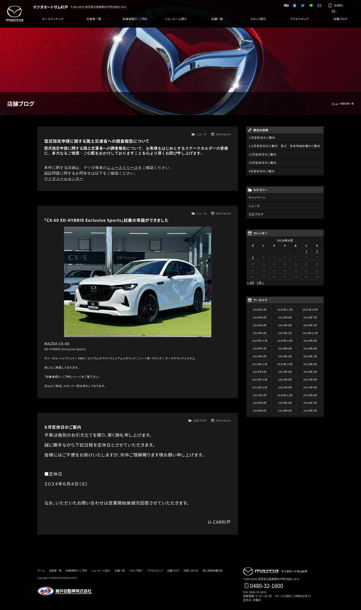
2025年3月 (310, 324)
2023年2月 (310, 371)
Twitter (301, 7)
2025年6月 (260, 324)
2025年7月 (310, 316)
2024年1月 (310, 355)
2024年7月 (260, 347)
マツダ (17, 14)
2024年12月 (310, 332)
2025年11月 (285, 309)
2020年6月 (260, 402)
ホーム (335, 103)
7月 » (260, 281)
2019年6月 (285, 409)
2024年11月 (260, 340)
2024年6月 (285, 347)
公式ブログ (200, 420)
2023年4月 (285, 371)
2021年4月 (310, 386)
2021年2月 (260, 394)
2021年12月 (260, 386)
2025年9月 (260, 316)
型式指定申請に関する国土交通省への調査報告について (96, 141)
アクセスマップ (299, 21)
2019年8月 (260, 409)
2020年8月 (310, 394)
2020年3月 (310, 402)
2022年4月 (310, 378)
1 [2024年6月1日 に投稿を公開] (306, 250)
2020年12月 (285, 394)
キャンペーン (257, 197)
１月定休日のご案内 (261, 138)
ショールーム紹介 (176, 21)
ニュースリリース (122, 168)
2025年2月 (260, 332)
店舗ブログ (340, 21)
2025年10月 (310, 309)
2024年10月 (285, 340)
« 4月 (250, 281)
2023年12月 (260, 363)
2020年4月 (285, 402)
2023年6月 (260, 371)
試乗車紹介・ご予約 (135, 21)
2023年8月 (310, 363)
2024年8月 (310, 340)
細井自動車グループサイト (284, 7)
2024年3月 (260, 355)
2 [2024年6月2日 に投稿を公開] (317, 250)
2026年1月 (260, 309)
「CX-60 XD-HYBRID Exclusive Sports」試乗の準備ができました (106, 220)
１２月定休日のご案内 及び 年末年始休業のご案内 (283, 146)
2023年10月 (285, 363)
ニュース (201, 134)
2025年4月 (285, 324)
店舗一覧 (217, 21)
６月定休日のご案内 (62, 427)
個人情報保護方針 (213, 570)
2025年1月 (285, 332)
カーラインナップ (53, 21)
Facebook (293, 7)
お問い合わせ (318, 7)
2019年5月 (310, 409)
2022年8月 (285, 378)
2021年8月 (285, 386)
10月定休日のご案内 (262, 163)
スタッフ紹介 (258, 21)
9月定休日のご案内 (261, 171)
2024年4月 (310, 347)
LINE (309, 7)
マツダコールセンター (63, 179)
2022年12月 (260, 378)
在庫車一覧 (94, 21)
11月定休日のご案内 (262, 154)
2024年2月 (285, 355)
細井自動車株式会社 (65, 591)
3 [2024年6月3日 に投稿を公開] (253, 256)
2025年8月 (285, 316)
